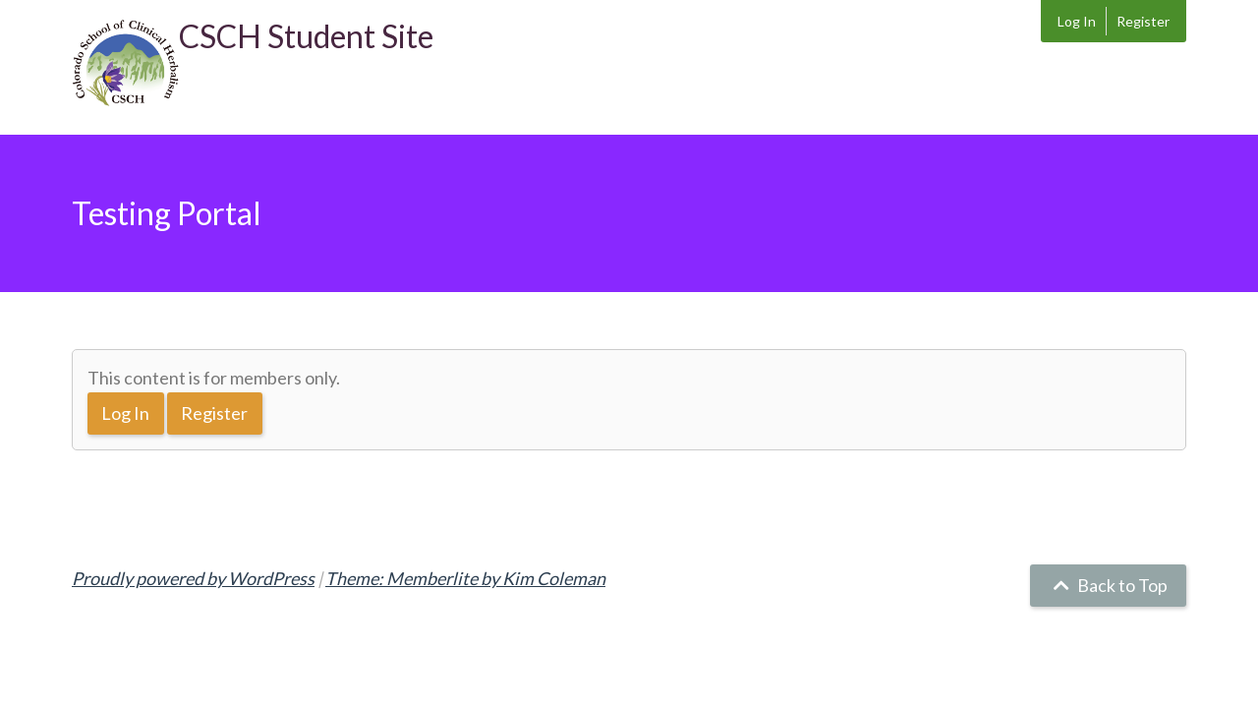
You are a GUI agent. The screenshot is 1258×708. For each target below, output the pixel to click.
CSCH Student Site (306, 36)
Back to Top (1108, 585)
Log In (1077, 21)
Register (1143, 21)
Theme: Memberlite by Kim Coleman (465, 578)
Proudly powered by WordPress (193, 578)
